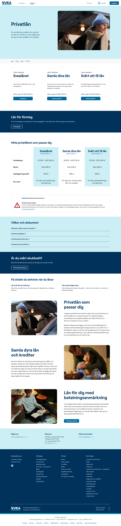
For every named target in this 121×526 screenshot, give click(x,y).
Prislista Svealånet (18, 234)
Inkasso (38, 479)
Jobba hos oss (90, 491)
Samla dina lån (56, 98)
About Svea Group (91, 523)
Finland (24, 523)
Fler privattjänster (86, 437)
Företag (39, 456)
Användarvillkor (91, 481)
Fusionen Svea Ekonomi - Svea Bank (97, 469)
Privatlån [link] (27, 61)
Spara (63, 459)
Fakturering (39, 474)
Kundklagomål (90, 484)
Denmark (39, 523)
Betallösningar (40, 464)
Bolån (63, 467)
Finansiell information (93, 459)
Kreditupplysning (41, 476)
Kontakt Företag (16, 459)
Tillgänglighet (90, 486)
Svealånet (23, 98)
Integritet (89, 474)
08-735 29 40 (50, 443)
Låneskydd (64, 474)
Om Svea (89, 456)
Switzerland (64, 523)
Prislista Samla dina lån (20, 239)
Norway (31, 523)
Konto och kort (66, 469)
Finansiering (40, 462)
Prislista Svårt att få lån (20, 244)
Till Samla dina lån (71, 421)
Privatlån (64, 464)
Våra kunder (90, 471)
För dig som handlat (67, 476)
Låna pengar (65, 462)
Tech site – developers (43, 467)
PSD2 (88, 462)
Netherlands (54, 523)
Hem (12, 61)
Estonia (46, 523)
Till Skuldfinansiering (19, 268)
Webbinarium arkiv (92, 493)
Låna (22, 61)
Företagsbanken (41, 459)
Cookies (88, 489)
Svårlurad (89, 476)
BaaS (37, 469)
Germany (80, 523)
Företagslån (17, 126)
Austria (72, 523)
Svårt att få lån (90, 98)
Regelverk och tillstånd (93, 479)
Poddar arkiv (90, 496)
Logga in (114, 3)
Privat (17, 61)
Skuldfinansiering (66, 471)
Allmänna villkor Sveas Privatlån (23, 228)
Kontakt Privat (15, 462)
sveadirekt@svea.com (19, 437)
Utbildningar (40, 481)
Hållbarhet (89, 464)
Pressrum (89, 467)
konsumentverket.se (28, 209)
